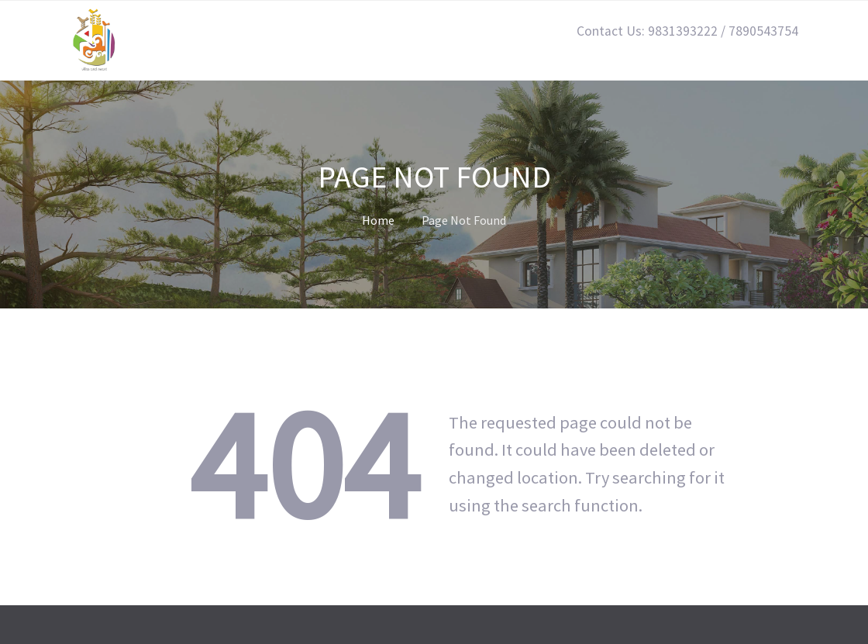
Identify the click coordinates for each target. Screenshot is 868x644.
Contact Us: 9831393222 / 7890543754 (687, 31)
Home (378, 220)
